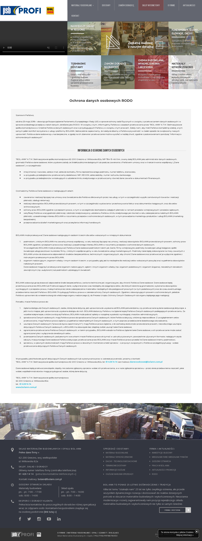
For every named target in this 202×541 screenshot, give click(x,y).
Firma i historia (178, 510)
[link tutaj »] (50, 511)
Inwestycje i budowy (162, 453)
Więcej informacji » (184, 535)
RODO (155, 474)
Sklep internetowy (151, 5)
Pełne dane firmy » (29, 452)
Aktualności (189, 5)
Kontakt (75, 15)
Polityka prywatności (106, 536)
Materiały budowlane (117, 453)
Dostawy (106, 5)
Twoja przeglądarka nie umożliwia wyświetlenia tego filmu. (33, 38)
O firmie (171, 5)
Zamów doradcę (126, 5)
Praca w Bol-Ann (160, 465)
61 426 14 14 (111, 362)
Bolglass (114, 533)
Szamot (103, 533)
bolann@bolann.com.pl (50, 479)
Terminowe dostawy (116, 465)
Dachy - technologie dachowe (121, 461)
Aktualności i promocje (164, 470)
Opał (94, 533)
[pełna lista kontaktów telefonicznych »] (56, 473)
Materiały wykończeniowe (119, 457)
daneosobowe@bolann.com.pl (146, 362)
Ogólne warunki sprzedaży (119, 474)
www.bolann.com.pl (26, 387)
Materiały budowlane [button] (82, 5)
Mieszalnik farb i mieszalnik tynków (170, 457)
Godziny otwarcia (161, 461)
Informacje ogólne (115, 470)
